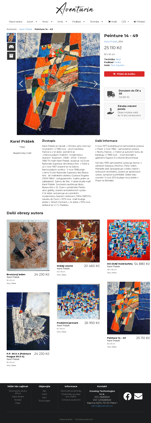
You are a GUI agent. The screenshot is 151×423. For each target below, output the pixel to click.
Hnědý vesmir (65, 265)
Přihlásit (139, 21)
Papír (18, 403)
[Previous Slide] (21, 84)
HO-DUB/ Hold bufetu (120, 263)
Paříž (44, 394)
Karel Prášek (25, 29)
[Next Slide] (96, 84)
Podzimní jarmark (67, 322)
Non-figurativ (118, 65)
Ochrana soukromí (71, 399)
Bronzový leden (16, 274)
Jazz (44, 397)
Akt (44, 391)
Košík (112, 21)
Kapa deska (18, 396)
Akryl (118, 59)
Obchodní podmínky (71, 391)
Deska (117, 62)
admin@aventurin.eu (102, 406)
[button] (11, 37)
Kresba (17, 399)
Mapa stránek (65, 419)
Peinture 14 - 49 (116, 337)
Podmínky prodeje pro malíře (71, 395)
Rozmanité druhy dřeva (18, 392)
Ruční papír (44, 400)
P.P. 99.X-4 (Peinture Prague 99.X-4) (19, 355)
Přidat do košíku (124, 74)
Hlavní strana (15, 21)
